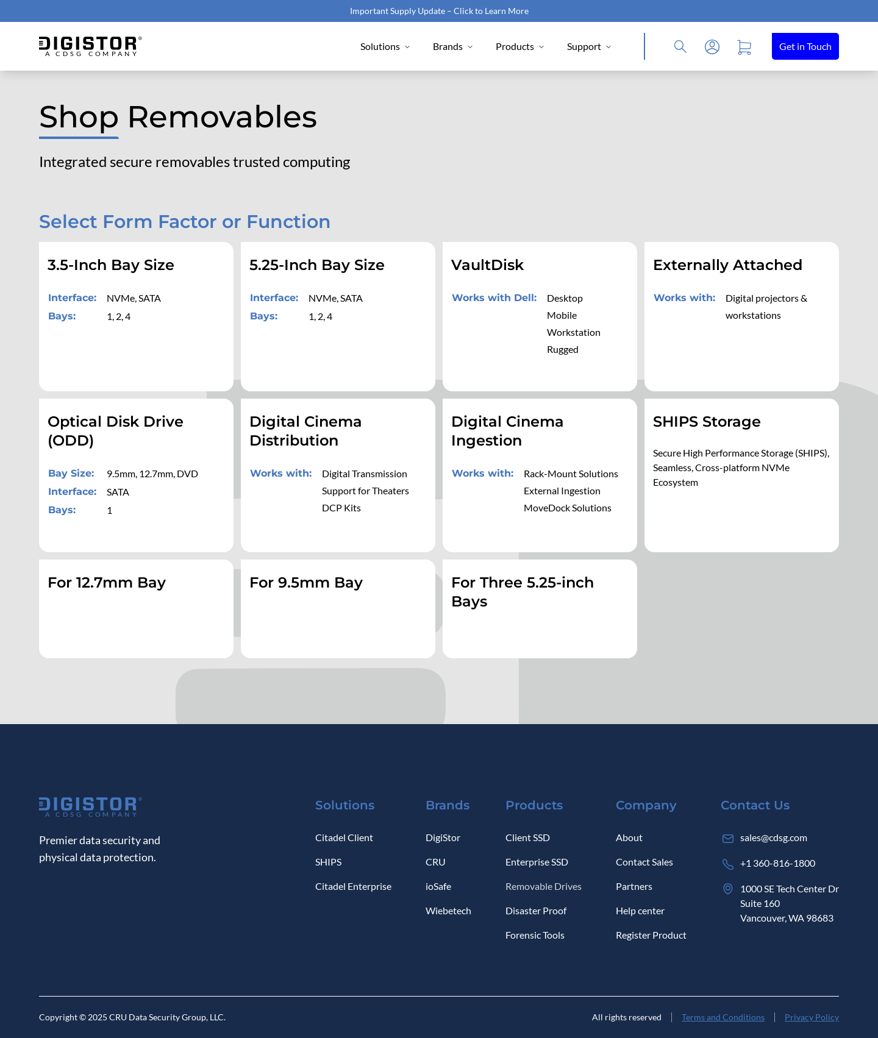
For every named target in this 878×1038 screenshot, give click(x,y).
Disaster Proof (535, 910)
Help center (640, 910)
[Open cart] (743, 46)
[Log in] (712, 46)
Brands (453, 46)
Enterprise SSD (536, 861)
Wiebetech (448, 910)
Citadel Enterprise (353, 886)
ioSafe (438, 886)
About (629, 837)
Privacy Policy (812, 1017)
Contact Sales (644, 861)
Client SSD (527, 837)
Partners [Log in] (634, 886)
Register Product (651, 934)
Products (520, 46)
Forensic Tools (535, 934)
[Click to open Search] (680, 46)
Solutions (385, 46)
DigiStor (443, 837)
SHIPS (328, 861)
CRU (436, 861)
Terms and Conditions (723, 1017)
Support (589, 46)
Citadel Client (344, 837)
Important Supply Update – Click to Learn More (439, 10)
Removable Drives (543, 886)
